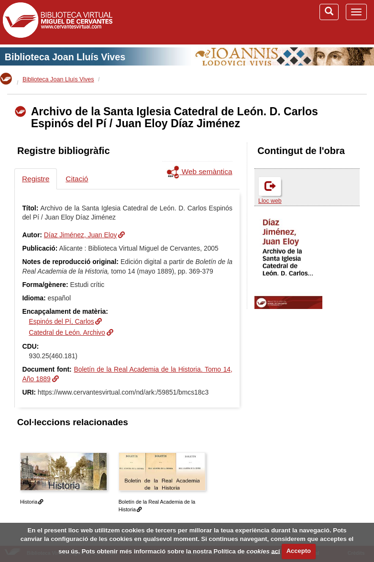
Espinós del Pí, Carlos (61, 321)
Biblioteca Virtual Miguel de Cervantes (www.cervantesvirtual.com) (57, 22)
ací (275, 550)
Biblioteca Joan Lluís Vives (65, 57)
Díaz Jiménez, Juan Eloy (80, 235)
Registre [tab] (35, 179)
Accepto (298, 550)
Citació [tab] (77, 179)
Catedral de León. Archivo (67, 332)
